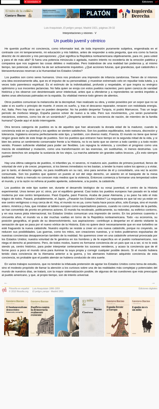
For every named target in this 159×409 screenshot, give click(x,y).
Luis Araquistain (53, 27)
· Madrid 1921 (48, 291)
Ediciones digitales (148, 288)
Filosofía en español (19, 288)
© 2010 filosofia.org (18, 291)
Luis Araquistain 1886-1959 (46, 288)
